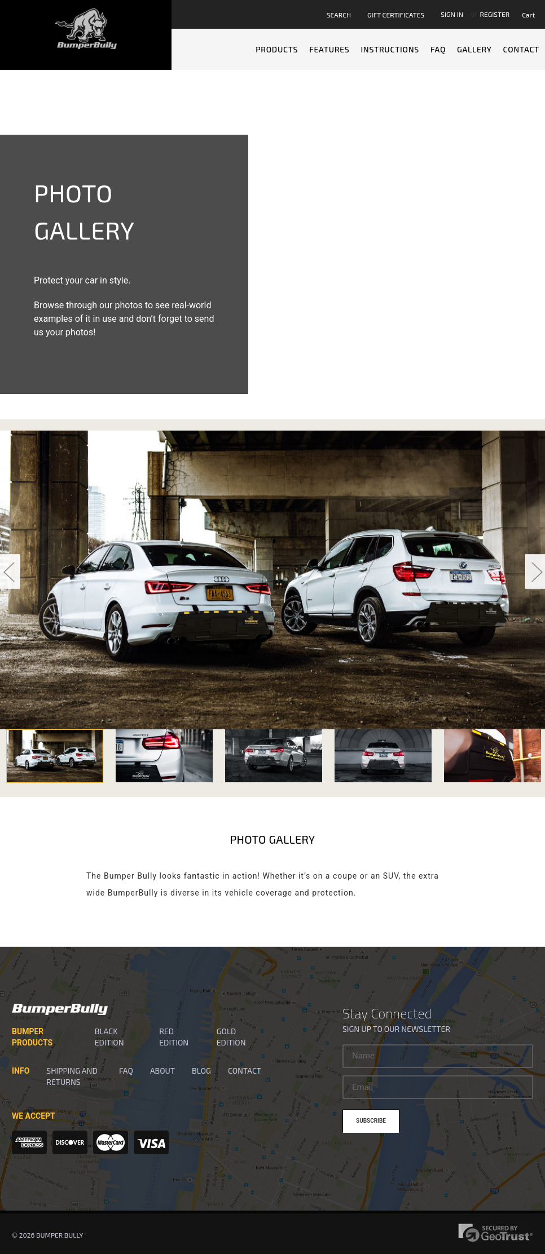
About (162, 1070)
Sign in (452, 14)
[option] (272, 580)
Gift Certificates (395, 15)
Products (277, 49)
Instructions (390, 49)
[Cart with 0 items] (530, 15)
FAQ (438, 49)
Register (495, 14)
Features (329, 49)
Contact (521, 49)
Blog (201, 1070)
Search (339, 15)
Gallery (474, 49)
